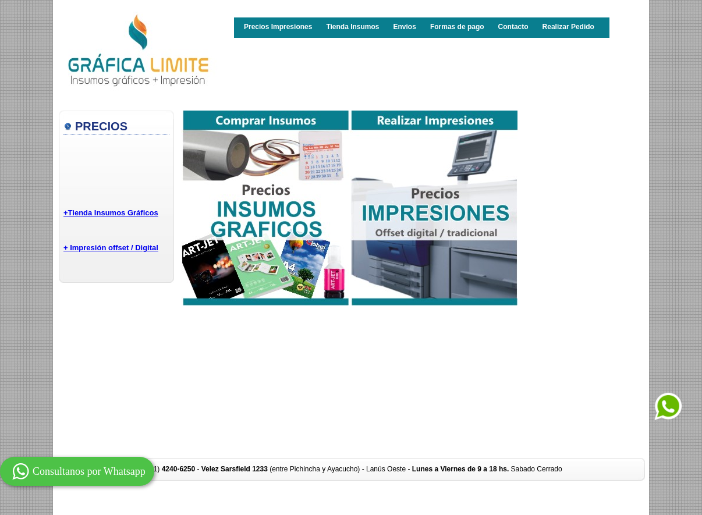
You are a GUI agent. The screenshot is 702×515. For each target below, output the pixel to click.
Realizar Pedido (568, 27)
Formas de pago (457, 27)
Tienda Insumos (352, 27)
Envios (404, 27)
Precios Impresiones (278, 27)
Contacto (513, 27)
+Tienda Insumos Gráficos (110, 212)
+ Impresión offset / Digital (110, 247)
